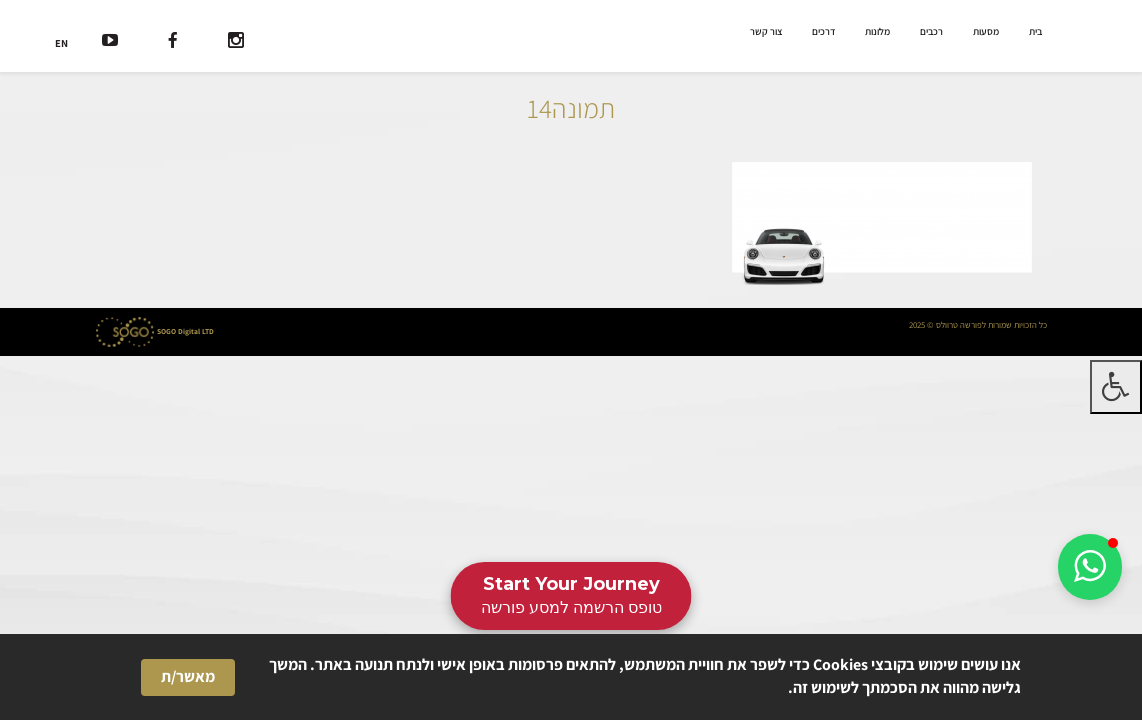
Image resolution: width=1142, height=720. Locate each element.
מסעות (986, 31)
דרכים (823, 31)
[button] (1090, 567)
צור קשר (766, 31)
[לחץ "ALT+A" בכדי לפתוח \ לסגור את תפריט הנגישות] (1116, 387)
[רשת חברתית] (236, 42)
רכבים (931, 31)
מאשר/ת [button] (188, 676)
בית (1035, 31)
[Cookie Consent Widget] (571, 677)
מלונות (877, 31)
